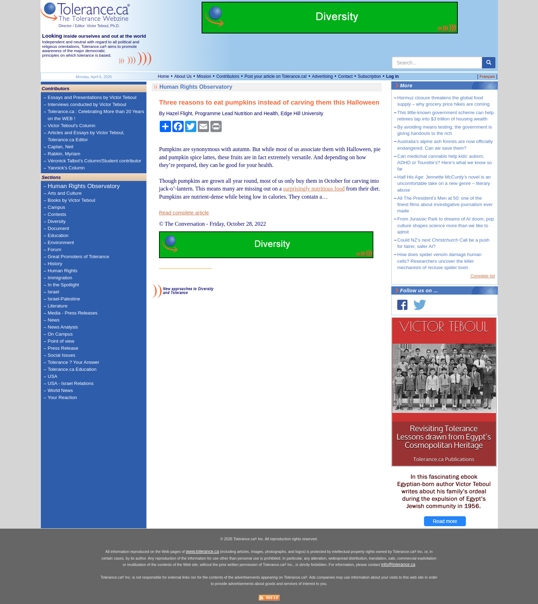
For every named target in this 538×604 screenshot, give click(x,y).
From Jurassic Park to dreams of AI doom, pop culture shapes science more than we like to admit (445, 225)
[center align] (489, 63)
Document (58, 228)
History (55, 263)
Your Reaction (62, 397)
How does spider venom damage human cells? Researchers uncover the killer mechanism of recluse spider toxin (439, 261)
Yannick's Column (66, 167)
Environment (61, 242)
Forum (55, 249)
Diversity (57, 221)
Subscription (369, 76)
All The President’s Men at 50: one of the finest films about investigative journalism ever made (445, 204)
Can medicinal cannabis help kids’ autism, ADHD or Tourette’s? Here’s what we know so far (444, 163)
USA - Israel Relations (71, 383)
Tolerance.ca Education (72, 369)
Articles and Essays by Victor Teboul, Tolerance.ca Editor (86, 136)
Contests (57, 214)
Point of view (61, 341)
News (53, 320)
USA (52, 376)
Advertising (322, 76)
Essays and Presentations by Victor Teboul (92, 97)
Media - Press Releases (72, 313)
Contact (345, 76)
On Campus (60, 334)
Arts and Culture (65, 193)
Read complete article (184, 213)
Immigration (60, 277)
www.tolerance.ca (202, 551)
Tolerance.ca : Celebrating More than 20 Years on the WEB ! (96, 115)
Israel (53, 291)
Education (58, 235)
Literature (58, 306)
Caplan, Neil (61, 146)
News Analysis (63, 327)
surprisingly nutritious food (314, 189)
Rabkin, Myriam (64, 153)
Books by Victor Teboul (71, 200)
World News (60, 390)
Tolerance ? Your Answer (74, 362)
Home (163, 76)
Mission (204, 76)
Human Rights (62, 270)
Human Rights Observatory (84, 186)
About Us (182, 76)
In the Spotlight (63, 284)
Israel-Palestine (64, 298)
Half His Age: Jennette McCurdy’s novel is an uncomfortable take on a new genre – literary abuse (444, 183)
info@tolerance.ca (398, 564)
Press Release (63, 348)
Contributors (227, 76)
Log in (392, 76)
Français (487, 76)
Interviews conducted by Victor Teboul (87, 104)
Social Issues (62, 355)
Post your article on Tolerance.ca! (276, 76)
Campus (56, 207)
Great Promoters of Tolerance (78, 256)
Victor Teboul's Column (71, 125)
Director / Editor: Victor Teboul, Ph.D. (89, 26)
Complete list (482, 276)
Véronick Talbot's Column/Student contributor (94, 160)
